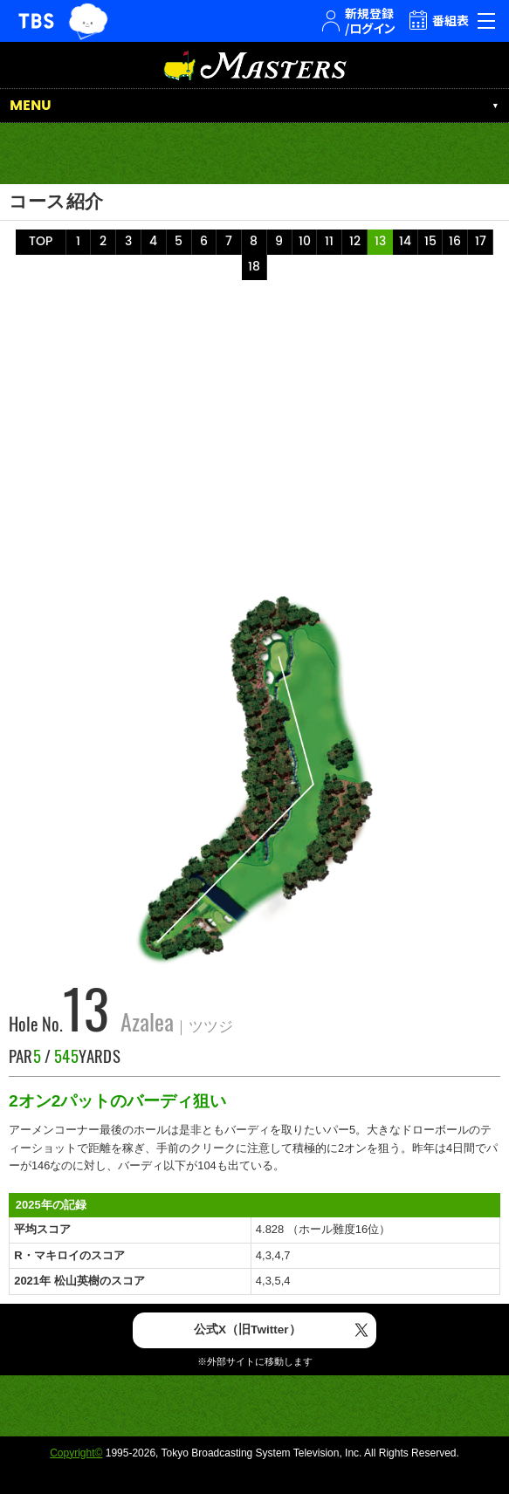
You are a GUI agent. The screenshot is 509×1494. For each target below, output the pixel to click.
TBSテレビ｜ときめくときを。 (36, 21)
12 (355, 241)
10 (305, 241)
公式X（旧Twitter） (247, 1329)
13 (380, 241)
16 (455, 241)
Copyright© (76, 1453)
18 (254, 267)
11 (329, 241)
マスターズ (255, 65)
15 (430, 241)
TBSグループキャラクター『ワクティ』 (87, 21)
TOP (40, 241)
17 (480, 241)
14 (405, 241)
